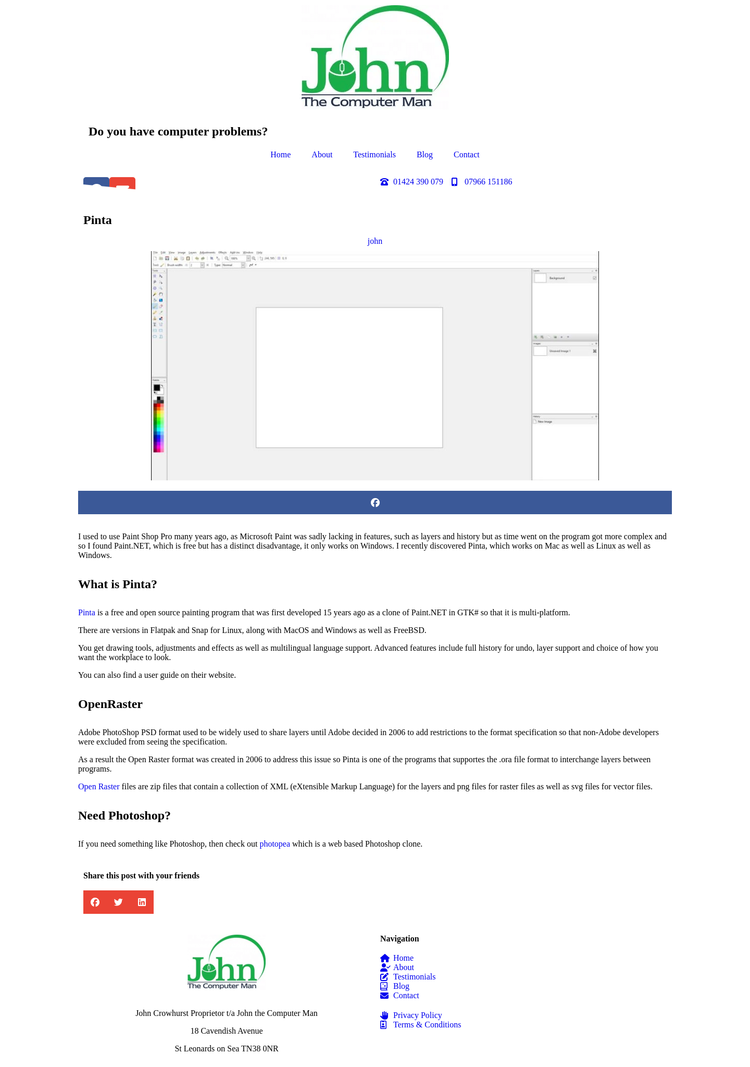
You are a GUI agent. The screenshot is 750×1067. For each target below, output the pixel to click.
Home (280, 154)
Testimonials (374, 154)
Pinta (86, 612)
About (321, 154)
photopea (274, 843)
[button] (375, 502)
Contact (467, 154)
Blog (425, 154)
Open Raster (99, 786)
